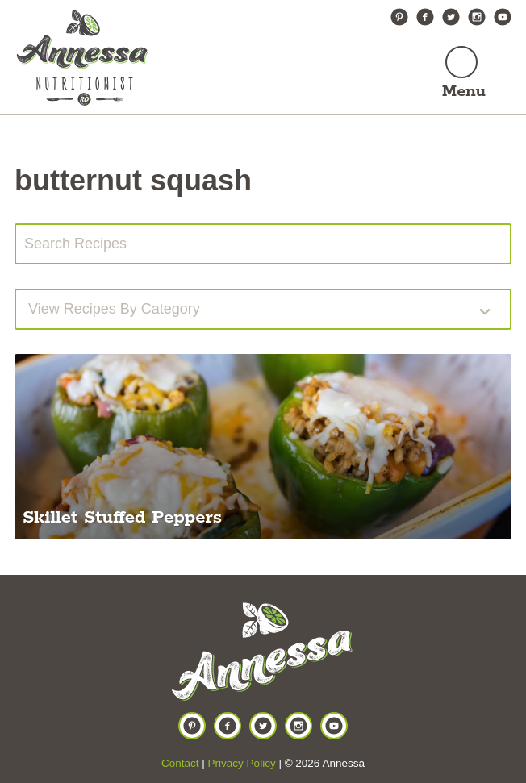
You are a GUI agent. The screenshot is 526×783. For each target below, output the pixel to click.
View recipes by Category (114, 309)
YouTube (502, 17)
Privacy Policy (242, 763)
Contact (180, 763)
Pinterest (399, 17)
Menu (464, 91)
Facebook (425, 17)
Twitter (451, 17)
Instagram (477, 17)
